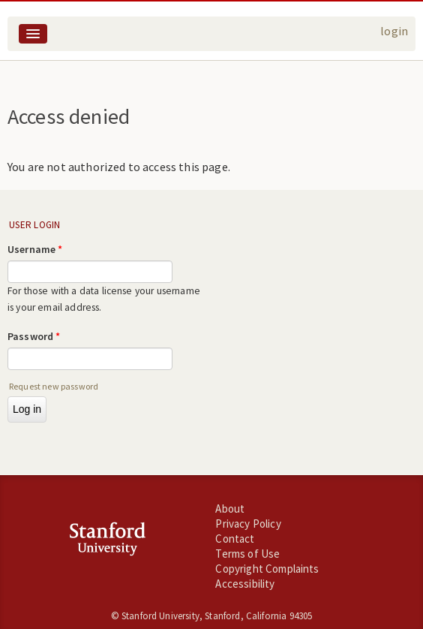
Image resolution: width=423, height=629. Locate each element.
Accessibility (244, 583)
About (229, 508)
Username (35, 249)
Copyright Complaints (267, 568)
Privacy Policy (247, 523)
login (394, 30)
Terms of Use (247, 553)
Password (34, 336)
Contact (234, 538)
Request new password (53, 386)
